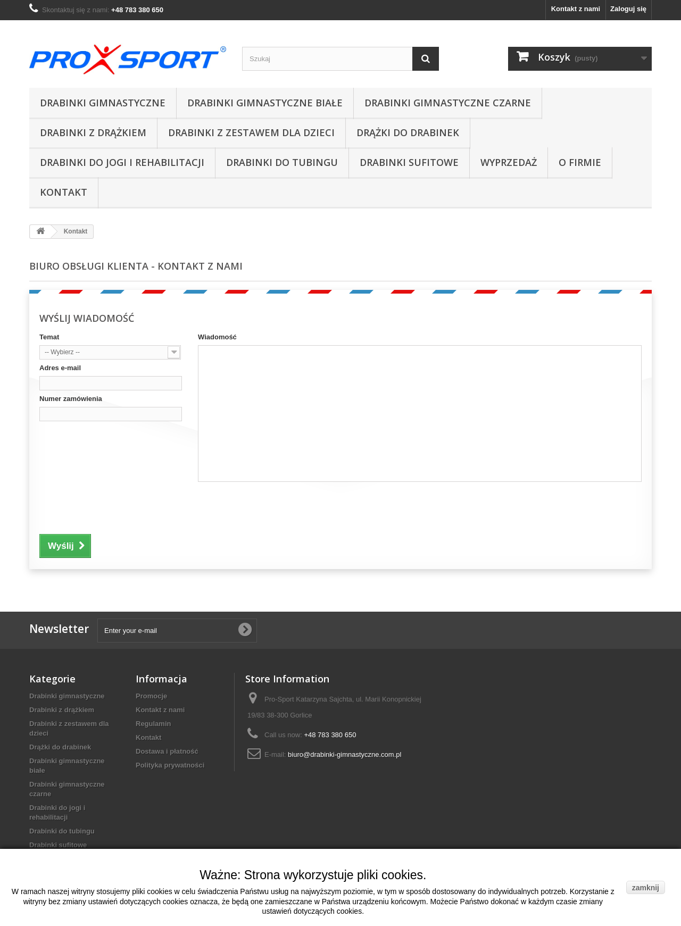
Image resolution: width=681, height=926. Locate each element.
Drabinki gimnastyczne (102, 102)
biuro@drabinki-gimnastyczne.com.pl (344, 754)
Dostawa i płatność (167, 751)
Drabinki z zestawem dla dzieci (251, 132)
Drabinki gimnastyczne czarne (447, 102)
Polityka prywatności (170, 765)
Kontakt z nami (575, 9)
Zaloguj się (628, 9)
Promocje (151, 696)
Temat (49, 337)
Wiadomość (217, 337)
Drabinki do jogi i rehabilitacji (122, 162)
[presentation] (120, 506)
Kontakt (63, 192)
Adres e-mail (60, 368)
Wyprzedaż (508, 162)
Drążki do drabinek (407, 132)
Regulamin (153, 724)
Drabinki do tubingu (282, 162)
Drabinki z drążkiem (93, 132)
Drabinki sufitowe (409, 162)
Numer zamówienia (70, 399)
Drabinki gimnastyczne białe (265, 102)
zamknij (645, 887)
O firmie (580, 162)
